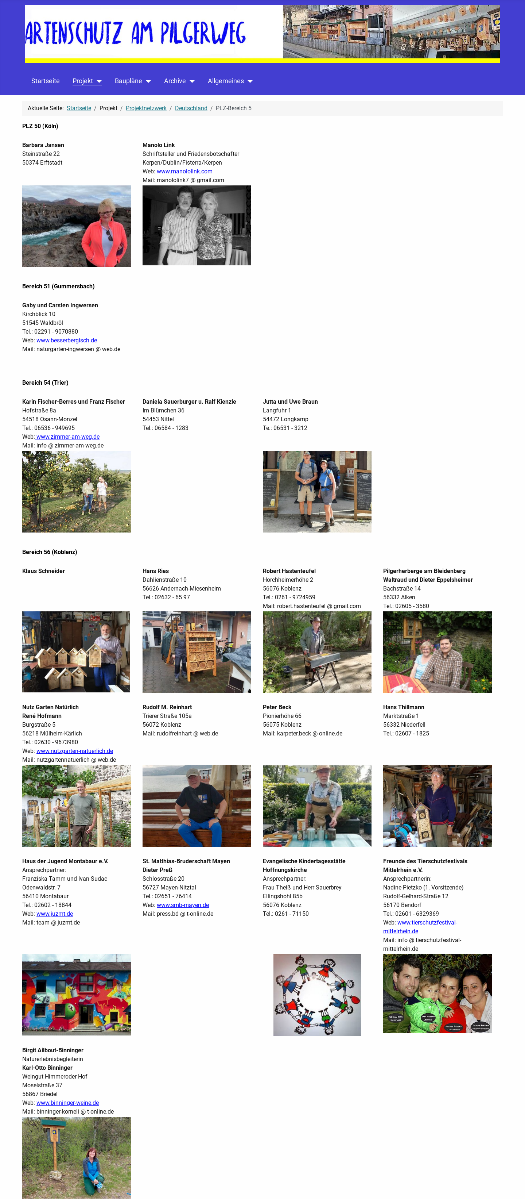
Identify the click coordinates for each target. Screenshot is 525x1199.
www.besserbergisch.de (66, 340)
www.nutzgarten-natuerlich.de (74, 751)
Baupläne (128, 81)
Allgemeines (226, 81)
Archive (175, 81)
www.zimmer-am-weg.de (67, 436)
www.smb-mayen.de (183, 905)
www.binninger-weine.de (67, 1102)
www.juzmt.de (54, 913)
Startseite (45, 81)
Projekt (83, 81)
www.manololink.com (185, 171)
